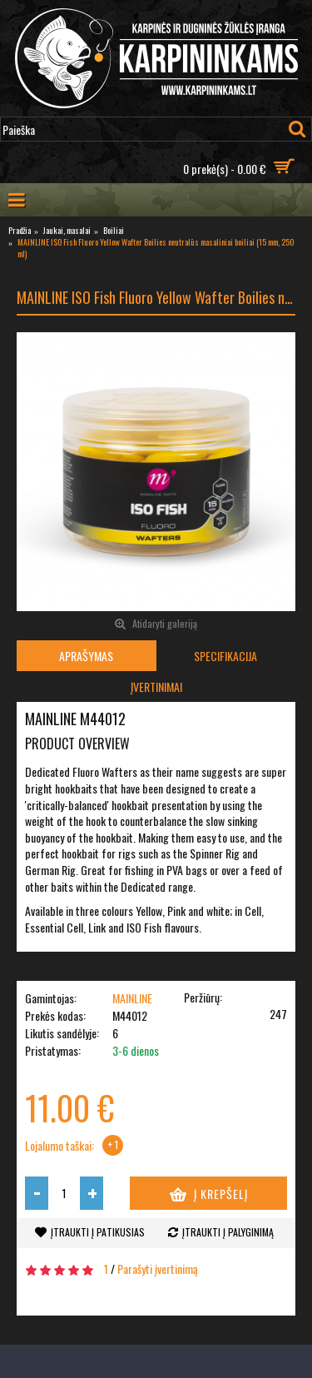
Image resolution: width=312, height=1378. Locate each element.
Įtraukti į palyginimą (228, 1232)
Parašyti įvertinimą (157, 1268)
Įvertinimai (156, 686)
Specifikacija (225, 655)
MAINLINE (132, 998)
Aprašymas (86, 655)
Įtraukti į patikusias (98, 1232)
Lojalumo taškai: (59, 1145)
